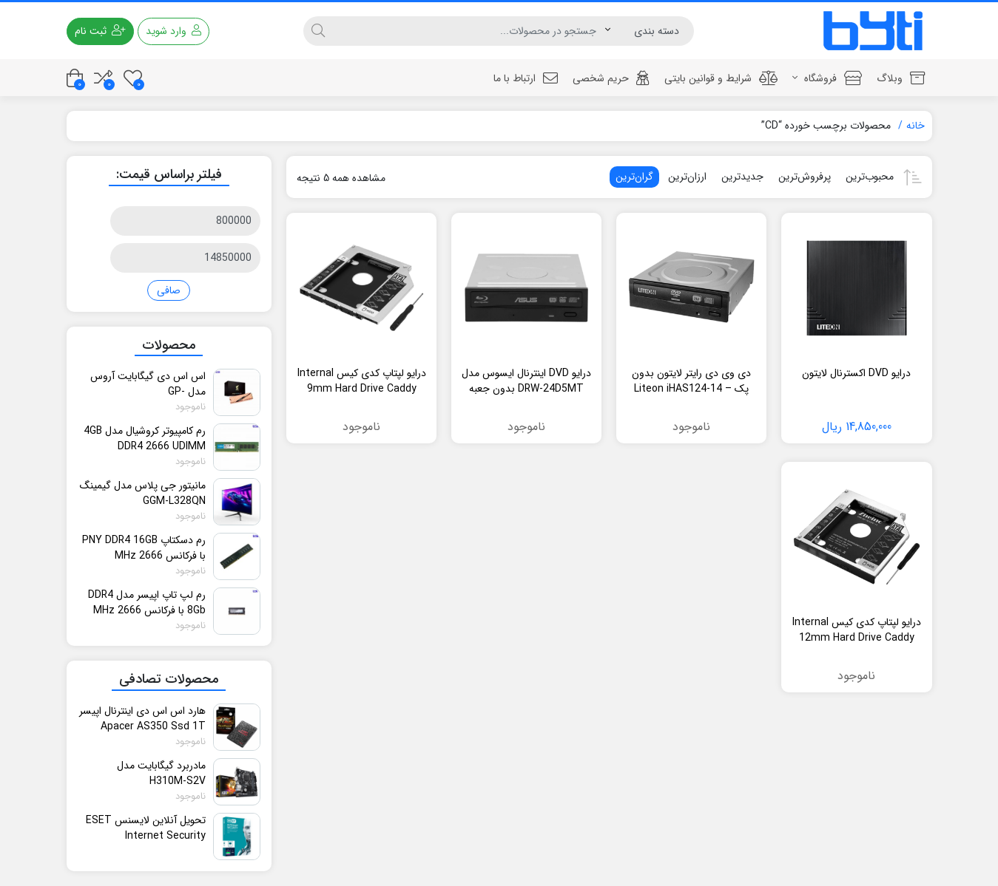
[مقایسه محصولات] (103, 78)
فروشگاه (827, 78)
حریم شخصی (611, 78)
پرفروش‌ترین (804, 176)
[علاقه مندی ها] (133, 78)
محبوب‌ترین (870, 176)
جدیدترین (742, 176)
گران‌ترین (634, 176)
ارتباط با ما (525, 78)
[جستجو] (469, 31)
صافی (169, 290)
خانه (915, 125)
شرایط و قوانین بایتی (721, 78)
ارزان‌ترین (687, 176)
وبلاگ (901, 78)
